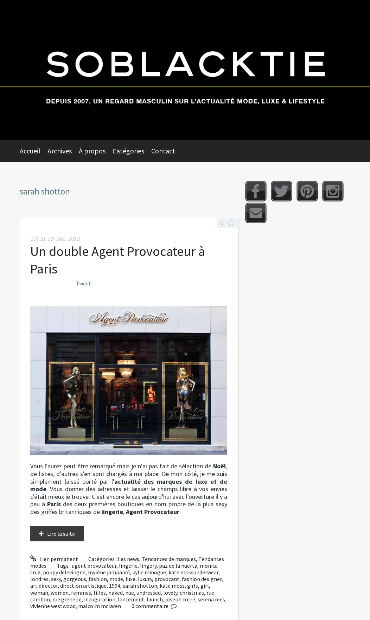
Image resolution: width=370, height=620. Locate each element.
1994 (114, 585)
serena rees (211, 599)
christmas (192, 592)
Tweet (83, 283)
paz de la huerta (178, 565)
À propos (92, 150)
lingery (148, 565)
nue (129, 592)
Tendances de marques (169, 558)
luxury (145, 578)
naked (115, 592)
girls (192, 585)
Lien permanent (54, 558)
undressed (148, 592)
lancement (131, 599)
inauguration (99, 599)
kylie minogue (149, 572)
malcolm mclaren (99, 605)
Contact (163, 150)
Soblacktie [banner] (185, 70)
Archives (59, 150)
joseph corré (180, 599)
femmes (81, 592)
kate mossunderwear (193, 572)
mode (116, 578)
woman (39, 592)
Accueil (30, 150)
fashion (98, 578)
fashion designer (202, 578)
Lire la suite (61, 533)
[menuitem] (33, 151)
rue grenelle (67, 599)
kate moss (172, 585)
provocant (166, 578)
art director (44, 585)
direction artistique (83, 585)
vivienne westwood (53, 605)
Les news (128, 558)
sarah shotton (140, 585)
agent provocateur (94, 565)
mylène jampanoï (109, 572)
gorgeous (74, 578)
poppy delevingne (64, 572)
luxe (130, 578)
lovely (170, 592)
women (60, 592)
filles (100, 592)
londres (39, 578)
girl (204, 585)
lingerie (128, 565)
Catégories (128, 150)
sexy (56, 578)
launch (155, 599)
